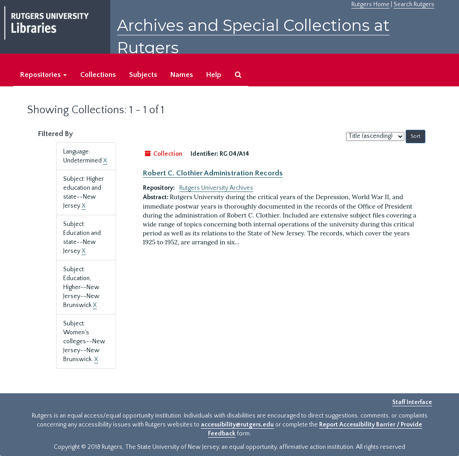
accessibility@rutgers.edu (237, 424)
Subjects (143, 75)
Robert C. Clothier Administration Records (213, 173)
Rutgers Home (370, 4)
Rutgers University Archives (216, 188)
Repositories (43, 75)
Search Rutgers (414, 4)
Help (213, 75)
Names (181, 75)
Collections (98, 75)
